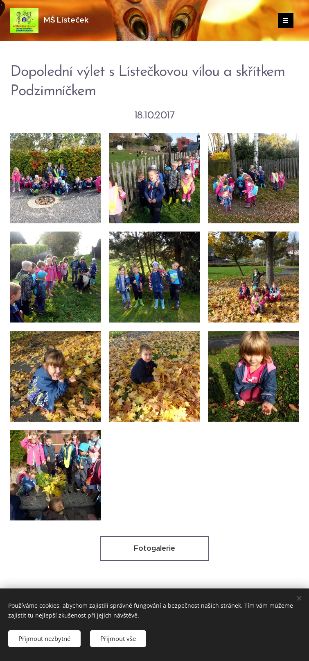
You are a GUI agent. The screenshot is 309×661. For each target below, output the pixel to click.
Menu (283, 20)
